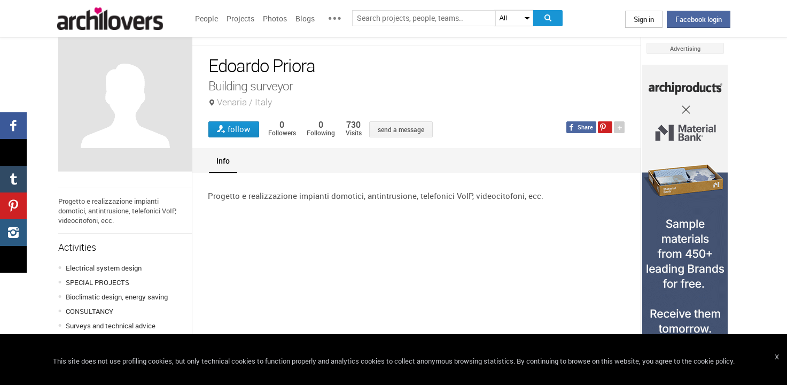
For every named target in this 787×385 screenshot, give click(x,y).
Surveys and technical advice (110, 325)
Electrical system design (104, 268)
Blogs (305, 18)
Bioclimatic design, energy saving (117, 297)
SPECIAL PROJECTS (97, 282)
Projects (240, 18)
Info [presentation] (223, 161)
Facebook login (698, 19)
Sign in (644, 19)
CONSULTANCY (89, 311)
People (206, 18)
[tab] (223, 160)
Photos (275, 18)
